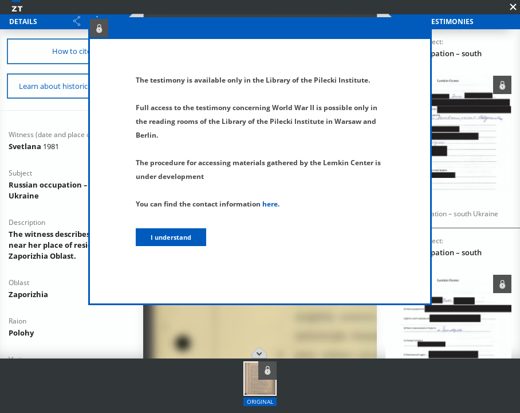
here (270, 204)
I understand (171, 237)
